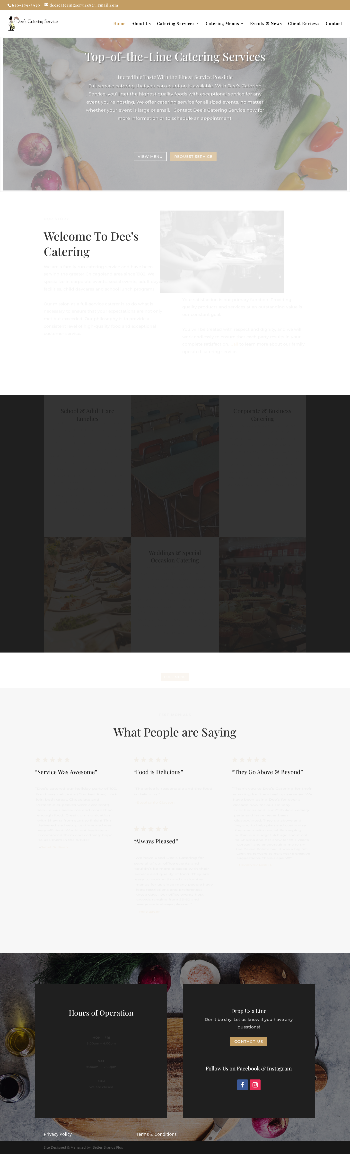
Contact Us (248, 1041)
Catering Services (176, 24)
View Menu (150, 156)
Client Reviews (304, 24)
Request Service (193, 156)
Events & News (266, 24)
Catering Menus (222, 24)
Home (119, 24)
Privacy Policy (58, 1134)
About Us (141, 24)
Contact (334, 24)
